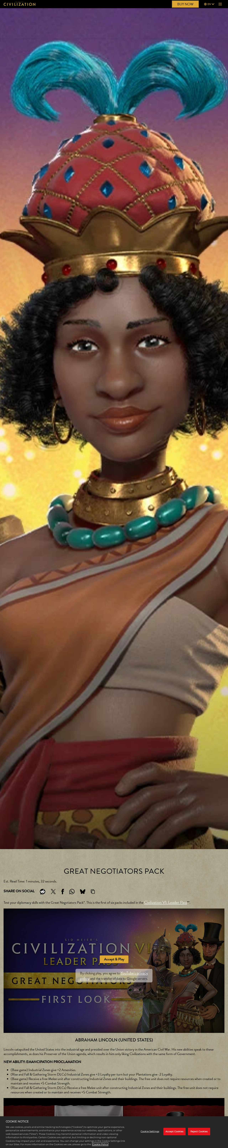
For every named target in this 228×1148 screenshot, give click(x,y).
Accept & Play (114, 959)
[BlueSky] (82, 891)
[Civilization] (20, 4)
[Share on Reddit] (42, 891)
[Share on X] (53, 891)
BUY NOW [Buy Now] (185, 4)
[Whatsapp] (72, 891)
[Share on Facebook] (62, 891)
